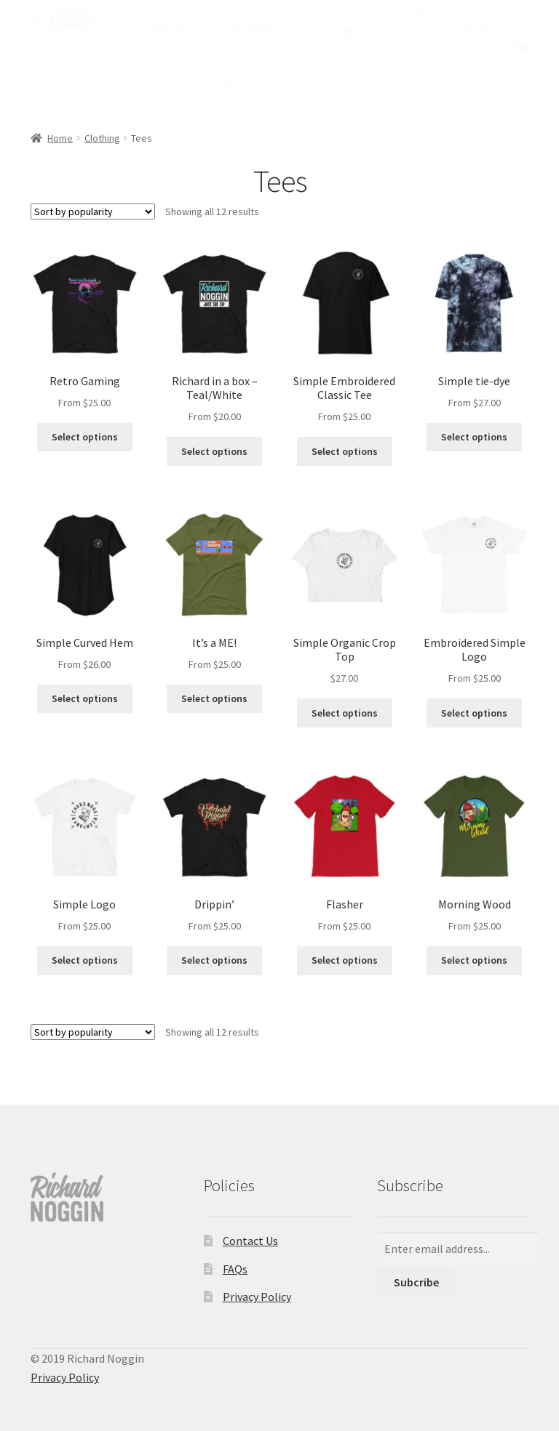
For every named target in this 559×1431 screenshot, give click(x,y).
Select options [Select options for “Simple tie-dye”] (474, 436)
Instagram (376, 33)
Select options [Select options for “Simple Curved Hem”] (85, 698)
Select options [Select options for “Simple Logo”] (85, 960)
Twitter (420, 11)
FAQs (235, 1269)
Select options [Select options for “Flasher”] (345, 960)
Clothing (162, 27)
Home (60, 138)
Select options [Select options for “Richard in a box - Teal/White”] (214, 451)
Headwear (252, 27)
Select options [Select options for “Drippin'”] (214, 960)
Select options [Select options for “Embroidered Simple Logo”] (474, 712)
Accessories (208, 84)
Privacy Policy (257, 1296)
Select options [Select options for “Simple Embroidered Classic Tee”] (345, 451)
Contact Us (250, 1240)
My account (369, 10)
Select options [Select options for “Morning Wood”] (474, 960)
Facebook (347, 33)
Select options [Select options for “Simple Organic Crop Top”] (345, 712)
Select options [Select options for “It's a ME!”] (214, 698)
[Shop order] (93, 211)
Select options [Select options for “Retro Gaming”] (85, 436)
